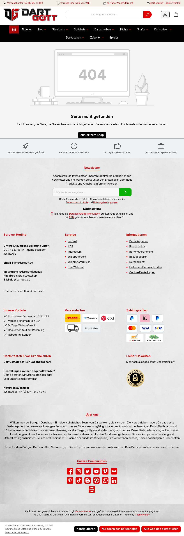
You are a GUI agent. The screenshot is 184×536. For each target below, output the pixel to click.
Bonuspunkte (137, 246)
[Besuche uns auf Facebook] (70, 471)
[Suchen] (147, 14)
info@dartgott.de (22, 262)
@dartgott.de (22, 279)
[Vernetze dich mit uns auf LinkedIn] (114, 480)
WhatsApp (10, 253)
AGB (71, 217)
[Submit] (125, 192)
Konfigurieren (86, 529)
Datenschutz (137, 261)
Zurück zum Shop (92, 135)
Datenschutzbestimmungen (84, 213)
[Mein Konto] (165, 14)
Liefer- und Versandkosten (145, 267)
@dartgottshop (27, 275)
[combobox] (104, 14)
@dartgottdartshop (30, 271)
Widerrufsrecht (77, 256)
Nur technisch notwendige (119, 529)
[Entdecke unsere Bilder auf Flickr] (114, 471)
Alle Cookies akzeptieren (161, 529)
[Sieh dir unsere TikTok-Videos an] (79, 480)
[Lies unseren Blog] (96, 480)
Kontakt (72, 241)
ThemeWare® (142, 514)
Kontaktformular (33, 291)
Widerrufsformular (79, 261)
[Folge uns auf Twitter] (88, 471)
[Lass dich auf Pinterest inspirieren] (70, 480)
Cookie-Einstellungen (142, 272)
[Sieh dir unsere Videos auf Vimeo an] (105, 471)
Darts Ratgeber (138, 241)
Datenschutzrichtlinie (77, 202)
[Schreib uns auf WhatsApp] (105, 480)
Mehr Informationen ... (17, 532)
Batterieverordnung (141, 251)
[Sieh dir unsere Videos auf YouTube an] (96, 471)
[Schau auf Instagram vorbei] (79, 471)
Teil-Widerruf (76, 267)
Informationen (136, 234)
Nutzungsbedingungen (105, 202)
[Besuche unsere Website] (92, 489)
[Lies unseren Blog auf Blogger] (88, 480)
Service (70, 234)
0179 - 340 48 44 (14, 249)
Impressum (75, 251)
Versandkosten (83, 511)
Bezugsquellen (138, 256)
